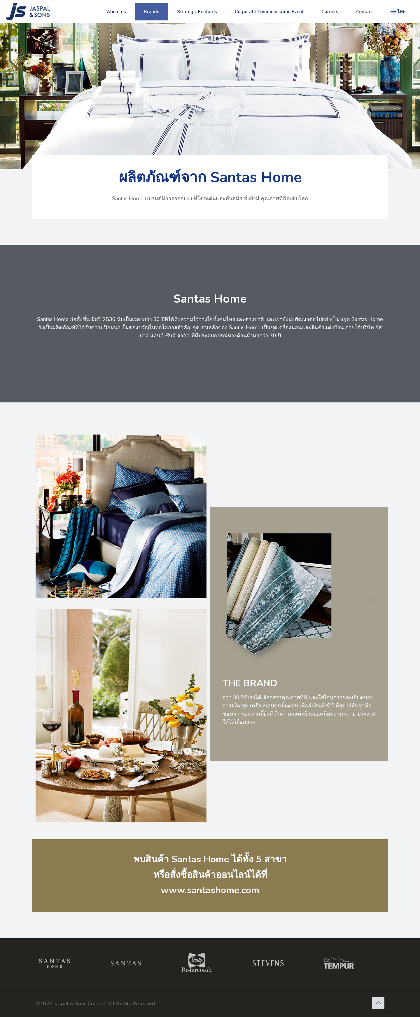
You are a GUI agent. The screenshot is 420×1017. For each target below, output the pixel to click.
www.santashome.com (210, 890)
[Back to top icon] (378, 1003)
